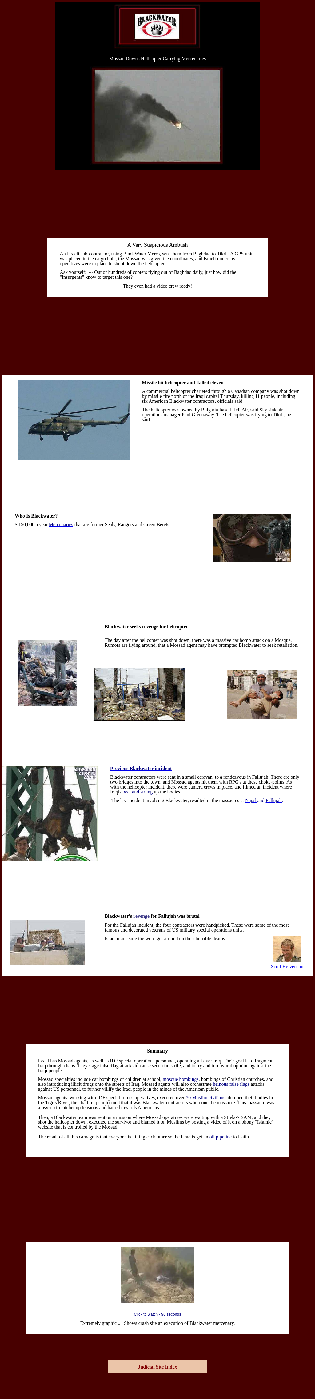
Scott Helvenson (287, 966)
